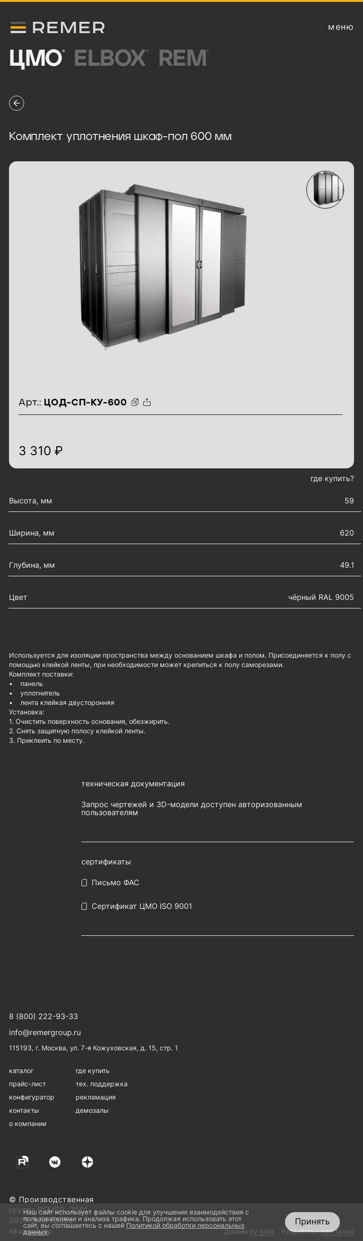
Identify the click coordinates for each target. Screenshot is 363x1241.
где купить (93, 1070)
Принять (312, 1221)
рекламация (96, 1097)
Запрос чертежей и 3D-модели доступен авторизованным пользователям (191, 809)
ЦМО (36, 59)
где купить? (332, 478)
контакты (24, 1110)
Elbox (111, 59)
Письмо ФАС (115, 883)
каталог (21, 1070)
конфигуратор (31, 1097)
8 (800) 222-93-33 (43, 1016)
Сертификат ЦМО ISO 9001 (142, 906)
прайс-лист (27, 1084)
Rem (183, 59)
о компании (27, 1123)
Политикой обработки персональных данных (134, 1228)
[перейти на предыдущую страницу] (16, 103)
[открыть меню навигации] (341, 27)
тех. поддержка (102, 1084)
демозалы (92, 1110)
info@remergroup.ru (45, 1032)
